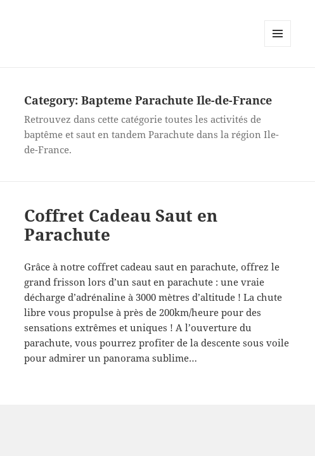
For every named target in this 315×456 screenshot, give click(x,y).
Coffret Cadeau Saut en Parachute (120, 225)
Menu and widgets (278, 46)
